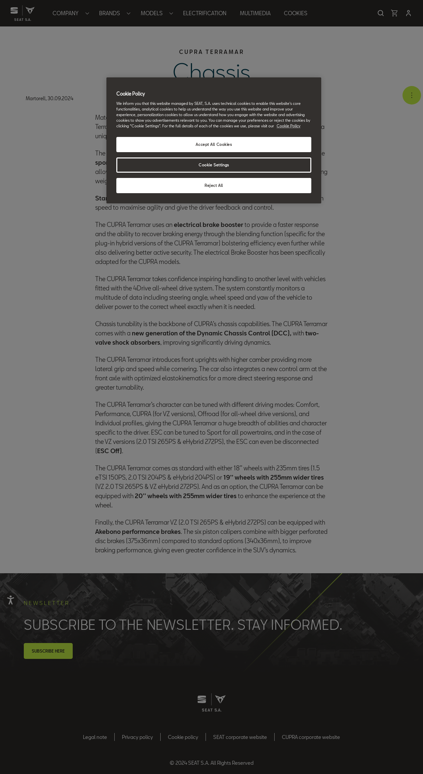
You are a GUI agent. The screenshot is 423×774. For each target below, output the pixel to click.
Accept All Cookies (214, 144)
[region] (213, 140)
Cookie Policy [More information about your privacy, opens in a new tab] (288, 126)
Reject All (214, 185)
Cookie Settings (214, 165)
